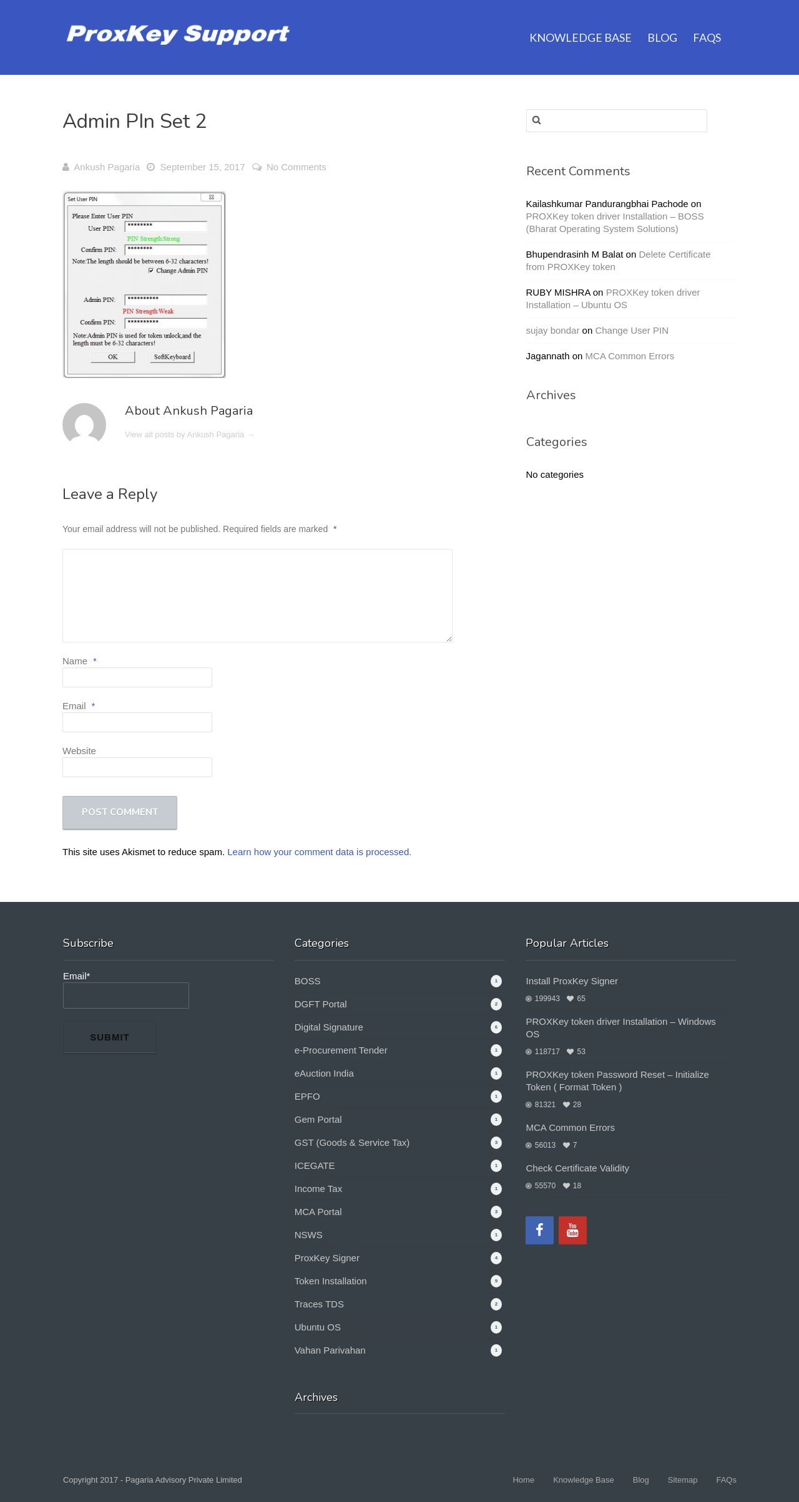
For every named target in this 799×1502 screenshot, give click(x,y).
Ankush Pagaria (107, 167)
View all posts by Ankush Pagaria (190, 434)
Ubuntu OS (318, 1327)
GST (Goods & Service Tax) (352, 1142)
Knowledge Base (580, 22)
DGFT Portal (321, 1004)
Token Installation (331, 1281)
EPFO (307, 1096)
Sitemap (683, 1480)
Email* (126, 990)
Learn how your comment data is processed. (319, 851)
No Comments (296, 167)
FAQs (707, 22)
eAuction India (324, 1073)
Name (79, 661)
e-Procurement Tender (341, 1050)
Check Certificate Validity (577, 1168)
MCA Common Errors (630, 356)
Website (79, 750)
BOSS (308, 981)
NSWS (309, 1234)
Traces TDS (319, 1304)
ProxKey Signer (327, 1257)
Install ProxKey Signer (572, 981)
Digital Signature (329, 1027)
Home (523, 1480)
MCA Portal (318, 1211)
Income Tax (318, 1188)
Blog (662, 22)
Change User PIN (632, 330)
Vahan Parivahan (330, 1350)
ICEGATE (315, 1165)
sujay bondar (553, 330)
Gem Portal (318, 1119)
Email (78, 705)
